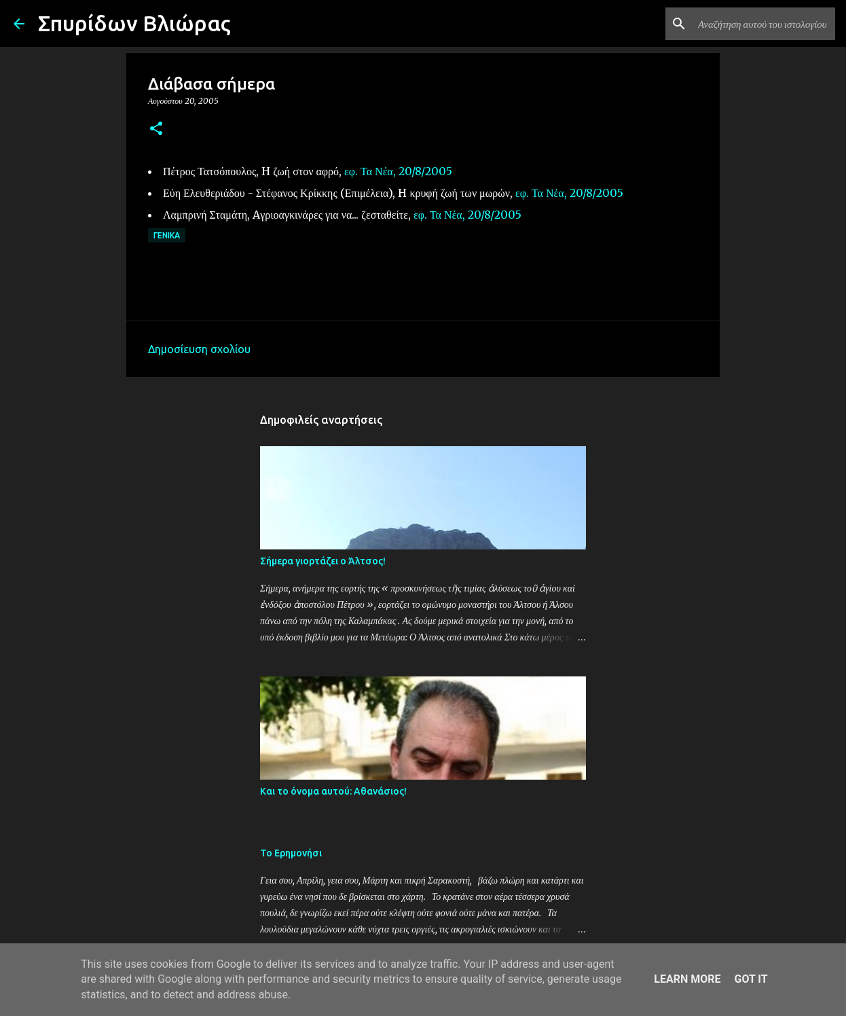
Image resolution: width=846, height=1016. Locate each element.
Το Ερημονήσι (291, 853)
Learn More (687, 979)
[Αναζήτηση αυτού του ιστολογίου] (764, 23)
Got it (750, 979)
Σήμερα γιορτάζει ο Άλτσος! (323, 561)
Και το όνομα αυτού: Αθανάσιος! (333, 791)
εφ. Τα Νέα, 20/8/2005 (398, 171)
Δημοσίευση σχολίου (199, 349)
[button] (156, 129)
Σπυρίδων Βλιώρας (134, 23)
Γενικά (166, 235)
